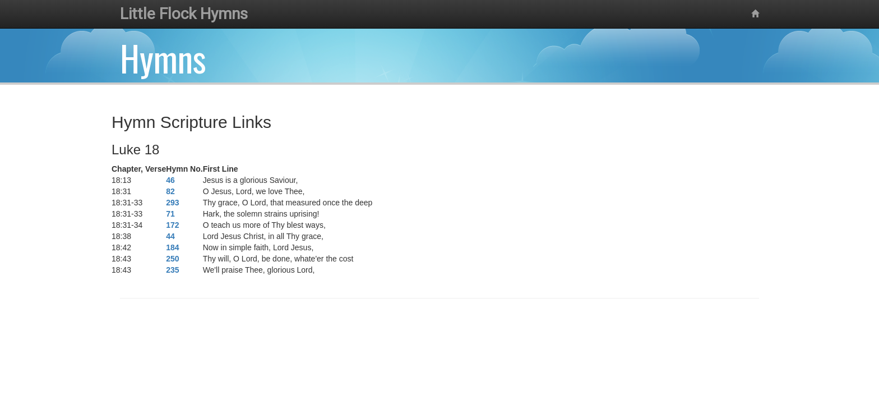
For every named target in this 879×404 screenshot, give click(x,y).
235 (172, 269)
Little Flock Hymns (184, 13)
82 (170, 191)
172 (172, 225)
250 (172, 258)
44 (170, 236)
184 (172, 247)
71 (170, 213)
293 (172, 202)
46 (170, 180)
